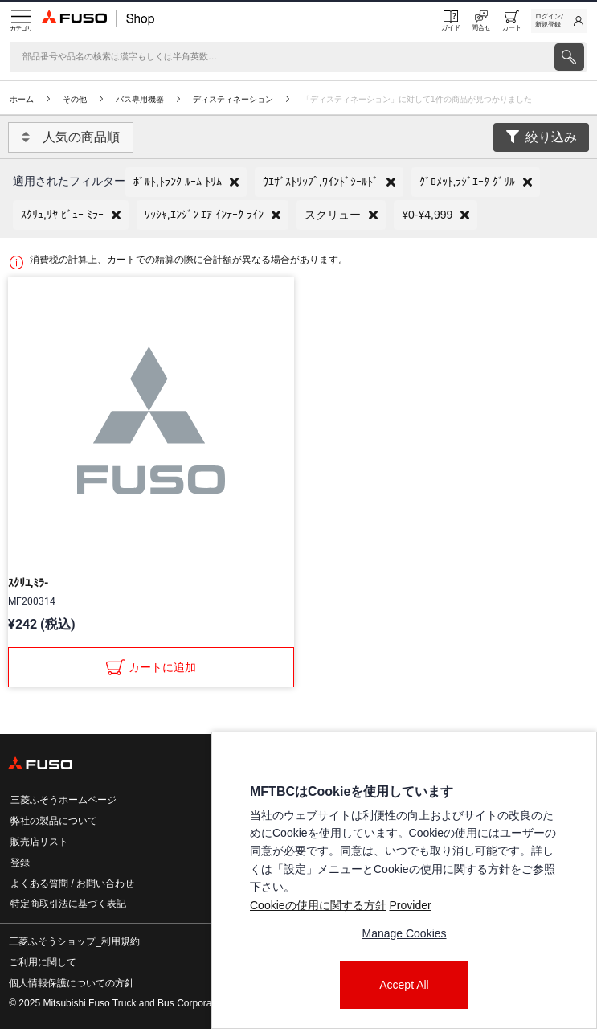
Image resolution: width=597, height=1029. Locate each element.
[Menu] (21, 21)
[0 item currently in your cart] (511, 20)
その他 (75, 99)
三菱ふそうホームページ (63, 800)
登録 (20, 862)
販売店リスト (39, 841)
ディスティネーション (233, 99)
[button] (186, 182)
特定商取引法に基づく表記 (68, 903)
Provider (410, 905)
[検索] (280, 57)
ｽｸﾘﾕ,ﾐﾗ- (28, 582)
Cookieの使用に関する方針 (318, 905)
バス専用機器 (140, 99)
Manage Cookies (404, 933)
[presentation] (569, 57)
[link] (559, 21)
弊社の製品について (53, 820)
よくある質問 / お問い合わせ (72, 883)
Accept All (403, 984)
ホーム (22, 99)
